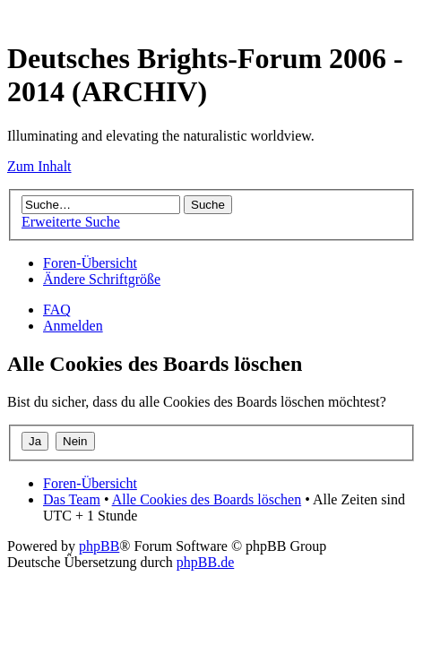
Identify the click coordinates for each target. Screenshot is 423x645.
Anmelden (73, 325)
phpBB (99, 546)
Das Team (71, 499)
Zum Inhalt (39, 166)
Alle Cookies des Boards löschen (207, 499)
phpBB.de (205, 562)
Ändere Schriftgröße (101, 279)
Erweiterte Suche (71, 221)
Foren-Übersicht (90, 263)
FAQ (57, 309)
